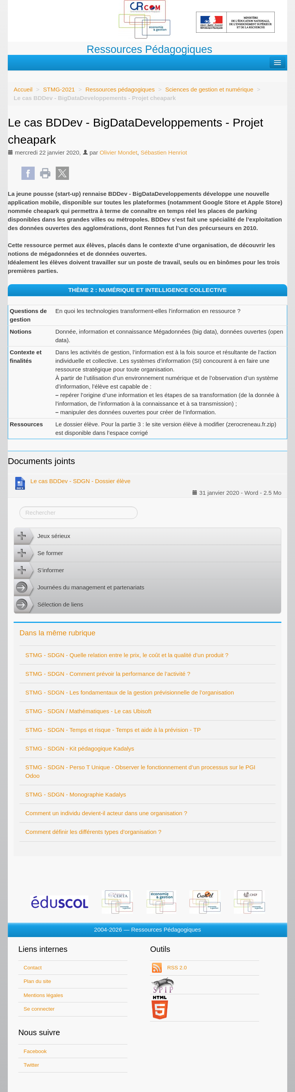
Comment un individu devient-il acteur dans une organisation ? (106, 813)
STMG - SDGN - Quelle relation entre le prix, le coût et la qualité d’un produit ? (126, 655)
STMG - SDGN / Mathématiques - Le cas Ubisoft (88, 711)
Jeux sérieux (42, 536)
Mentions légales (43, 995)
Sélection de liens (48, 605)
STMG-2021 (59, 89)
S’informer (39, 570)
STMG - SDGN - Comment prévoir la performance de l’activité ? (107, 673)
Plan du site (37, 981)
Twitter (31, 1065)
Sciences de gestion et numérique (209, 89)
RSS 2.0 (176, 968)
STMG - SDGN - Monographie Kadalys (75, 794)
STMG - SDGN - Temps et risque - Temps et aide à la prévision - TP (113, 729)
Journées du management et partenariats (79, 587)
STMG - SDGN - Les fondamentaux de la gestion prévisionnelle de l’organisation (129, 692)
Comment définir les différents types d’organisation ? (93, 831)
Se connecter (39, 1009)
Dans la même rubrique (57, 633)
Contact (33, 968)
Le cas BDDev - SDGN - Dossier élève (72, 483)
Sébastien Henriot (164, 152)
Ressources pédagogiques (120, 89)
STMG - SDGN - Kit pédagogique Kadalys (79, 748)
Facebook (35, 1051)
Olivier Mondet (119, 152)
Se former (38, 553)
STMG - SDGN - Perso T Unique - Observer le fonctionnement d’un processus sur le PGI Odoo (140, 771)
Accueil (23, 89)
